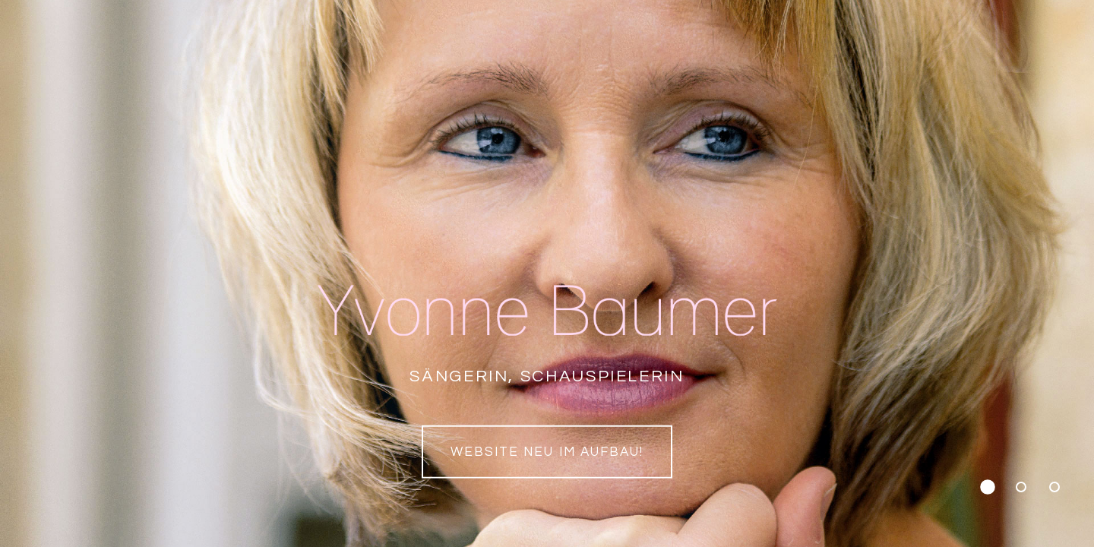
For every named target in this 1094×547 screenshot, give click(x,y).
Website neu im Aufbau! (547, 452)
